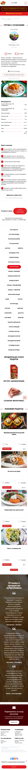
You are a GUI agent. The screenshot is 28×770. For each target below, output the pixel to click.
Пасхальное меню (14, 239)
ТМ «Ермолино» (14, 9)
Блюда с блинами (14, 271)
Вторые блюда (14, 29)
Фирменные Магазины (14, 13)
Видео (2, 742)
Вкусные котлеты (14, 262)
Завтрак (7, 248)
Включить (14, 766)
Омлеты (20, 248)
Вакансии (17, 741)
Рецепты (2, 734)
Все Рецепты (14, 229)
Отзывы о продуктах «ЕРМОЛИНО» (14, 586)
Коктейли (8, 317)
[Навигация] (25, 3)
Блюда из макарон (14, 276)
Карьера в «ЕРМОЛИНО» (19, 740)
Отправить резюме (18, 742)
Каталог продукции (5, 731)
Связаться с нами (18, 735)
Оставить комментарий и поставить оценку (14, 74)
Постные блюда (14, 234)
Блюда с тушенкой (14, 290)
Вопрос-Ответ (3, 735)
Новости (2, 740)
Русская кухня (14, 243)
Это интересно (4, 741)
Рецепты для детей (14, 322)
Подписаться (14, 722)
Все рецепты (13, 569)
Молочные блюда (14, 294)
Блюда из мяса (14, 280)
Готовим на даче (14, 345)
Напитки (20, 317)
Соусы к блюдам (14, 326)
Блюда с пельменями (14, 285)
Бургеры (7, 308)
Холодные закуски (14, 336)
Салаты (20, 299)
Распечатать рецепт (14, 71)
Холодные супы (14, 253)
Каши (7, 299)
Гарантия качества (18, 734)
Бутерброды (14, 303)
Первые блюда (14, 257)
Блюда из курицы (14, 350)
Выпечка (20, 308)
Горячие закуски (14, 331)
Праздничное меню (14, 340)
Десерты (21, 313)
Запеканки (7, 313)
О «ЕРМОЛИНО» (18, 731)
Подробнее (6, 448)
